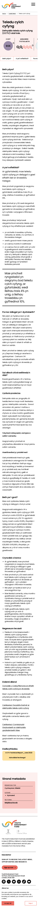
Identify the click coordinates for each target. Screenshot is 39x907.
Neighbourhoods (11, 803)
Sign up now (8, 867)
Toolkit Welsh (12, 13)
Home (4, 13)
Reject (31, 903)
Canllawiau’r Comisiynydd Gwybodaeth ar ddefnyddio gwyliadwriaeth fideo (14, 727)
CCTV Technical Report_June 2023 (18, 753)
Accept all (7, 903)
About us (5, 888)
